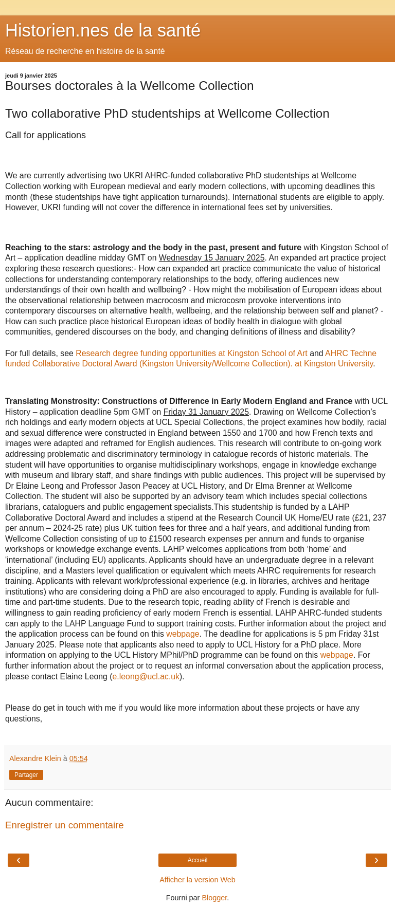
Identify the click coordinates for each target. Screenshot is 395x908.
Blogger (214, 898)
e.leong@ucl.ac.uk (146, 676)
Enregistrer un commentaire (64, 825)
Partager (26, 775)
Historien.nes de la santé (103, 30)
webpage (182, 633)
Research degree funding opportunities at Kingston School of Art (192, 353)
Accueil (198, 860)
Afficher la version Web (197, 880)
